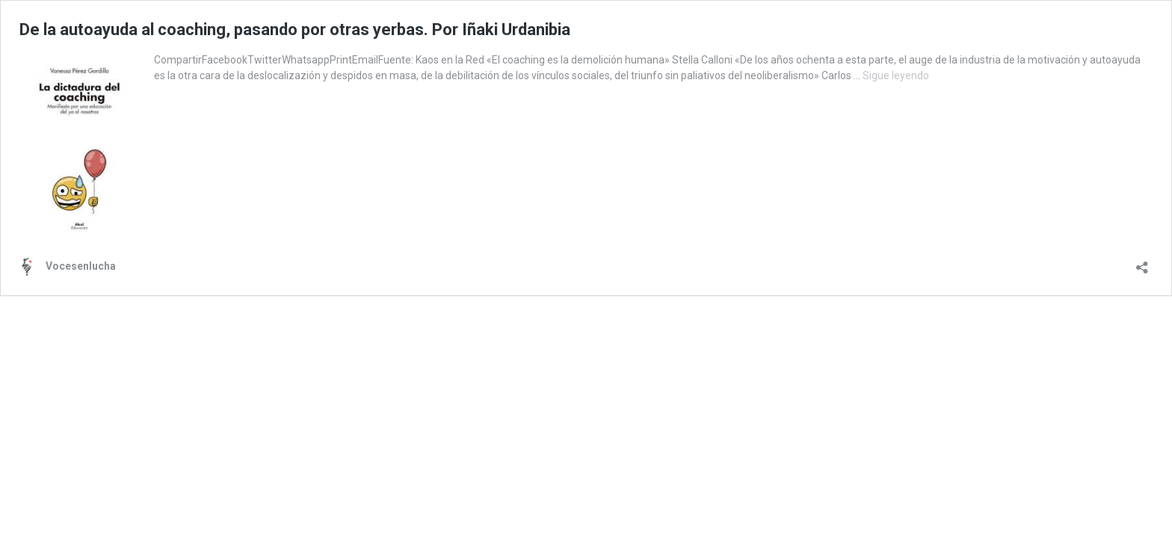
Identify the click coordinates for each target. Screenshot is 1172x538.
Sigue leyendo (896, 75)
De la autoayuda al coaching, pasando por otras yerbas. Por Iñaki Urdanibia (294, 29)
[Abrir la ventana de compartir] (1142, 262)
